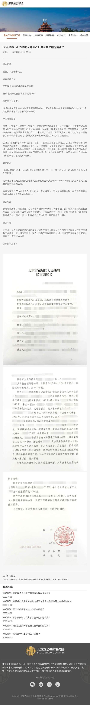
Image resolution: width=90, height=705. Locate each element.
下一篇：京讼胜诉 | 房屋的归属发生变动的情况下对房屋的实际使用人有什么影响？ (36, 579)
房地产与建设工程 (11, 35)
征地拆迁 (61, 35)
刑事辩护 (27, 35)
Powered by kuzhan (45, 699)
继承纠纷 (50, 35)
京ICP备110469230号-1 (68, 696)
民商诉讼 (72, 35)
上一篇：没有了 (9, 576)
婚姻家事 (39, 35)
